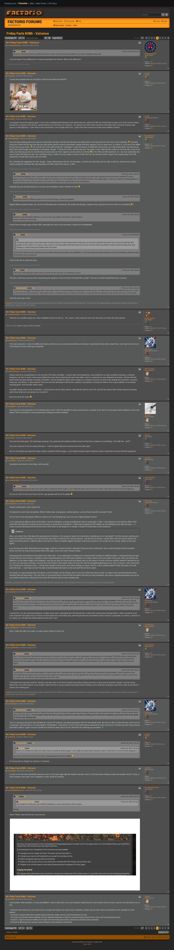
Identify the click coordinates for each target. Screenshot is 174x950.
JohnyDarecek (149, 624)
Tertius (18, 174)
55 (150, 509)
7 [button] (165, 38)
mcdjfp (147, 116)
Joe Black (148, 458)
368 (150, 796)
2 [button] (151, 38)
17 (150, 466)
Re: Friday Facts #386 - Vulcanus (22, 42)
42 (150, 81)
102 (150, 326)
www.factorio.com (14, 25)
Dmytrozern (148, 501)
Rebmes (147, 435)
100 (150, 443)
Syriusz (18, 51)
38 (150, 742)
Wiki (32, 3)
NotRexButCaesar (150, 53)
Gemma (147, 73)
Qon (17, 796)
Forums (23, 3)
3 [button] (154, 38)
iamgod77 (148, 415)
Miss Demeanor (150, 368)
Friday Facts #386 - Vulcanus (27, 33)
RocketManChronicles (152, 787)
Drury (18, 270)
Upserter (147, 734)
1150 (150, 62)
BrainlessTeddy (150, 318)
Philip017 (19, 214)
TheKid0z (19, 197)
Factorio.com (10, 3)
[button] (142, 38)
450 (150, 486)
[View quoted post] (27, 51)
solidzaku (148, 768)
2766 (150, 144)
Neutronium (148, 349)
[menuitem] (69, 21)
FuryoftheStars (149, 135)
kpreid (18, 235)
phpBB (81, 942)
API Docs (52, 3)
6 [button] (162, 38)
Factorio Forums (25, 22)
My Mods (9, 303)
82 (150, 124)
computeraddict (21, 288)
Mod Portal (41, 3)
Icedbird (147, 896)
